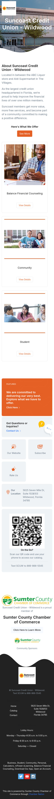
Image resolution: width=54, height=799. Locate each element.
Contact (13, 715)
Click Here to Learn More (27, 630)
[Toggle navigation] (49, 8)
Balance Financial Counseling (25, 193)
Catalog (13, 710)
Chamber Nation (36, 794)
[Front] (9, 8)
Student (24, 341)
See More (24, 133)
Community (25, 267)
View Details (25, 205)
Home (13, 706)
